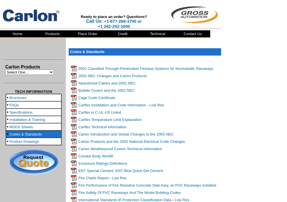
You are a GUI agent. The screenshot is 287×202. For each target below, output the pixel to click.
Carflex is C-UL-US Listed (99, 112)
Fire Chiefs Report (93, 178)
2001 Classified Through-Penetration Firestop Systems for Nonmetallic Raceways (145, 68)
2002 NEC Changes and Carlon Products (112, 76)
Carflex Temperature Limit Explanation (110, 120)
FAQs (14, 105)
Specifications (21, 112)
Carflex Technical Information (102, 127)
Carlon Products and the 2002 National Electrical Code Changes (131, 141)
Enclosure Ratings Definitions (102, 163)
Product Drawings (24, 141)
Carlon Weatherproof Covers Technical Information (120, 149)
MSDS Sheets (21, 127)
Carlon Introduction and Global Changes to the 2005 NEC (126, 134)
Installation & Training (27, 120)
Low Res (156, 105)
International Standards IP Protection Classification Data (125, 200)
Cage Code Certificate (96, 98)
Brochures (18, 98)
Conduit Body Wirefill (95, 156)
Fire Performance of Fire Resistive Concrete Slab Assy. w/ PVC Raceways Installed (147, 185)
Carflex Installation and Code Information (112, 105)
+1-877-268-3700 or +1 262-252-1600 (120, 24)
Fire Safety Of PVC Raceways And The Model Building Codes (129, 192)
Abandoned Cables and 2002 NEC (107, 83)
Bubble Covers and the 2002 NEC (106, 90)
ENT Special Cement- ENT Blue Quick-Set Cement (120, 171)
